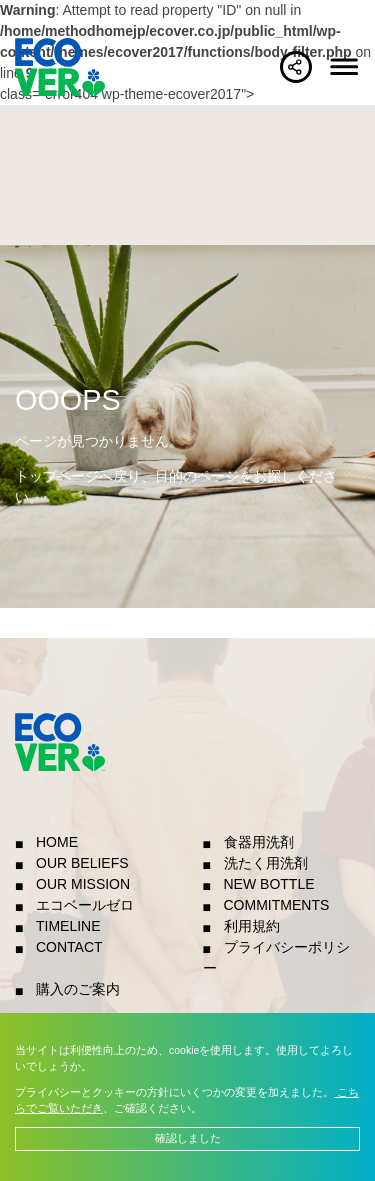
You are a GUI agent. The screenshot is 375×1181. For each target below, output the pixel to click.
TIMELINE (68, 926)
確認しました (188, 1138)
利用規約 (252, 926)
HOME (57, 842)
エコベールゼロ (85, 905)
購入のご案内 (78, 989)
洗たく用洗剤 (266, 863)
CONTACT (69, 947)
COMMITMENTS (277, 905)
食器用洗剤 (259, 842)
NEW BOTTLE (269, 884)
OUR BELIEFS (82, 863)
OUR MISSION (83, 884)
